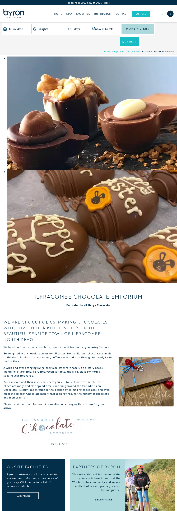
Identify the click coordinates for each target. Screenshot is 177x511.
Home (58, 13)
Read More (23, 482)
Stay (69, 13)
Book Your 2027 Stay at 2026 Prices (88, 2)
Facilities (83, 13)
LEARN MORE (103, 486)
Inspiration (102, 13)
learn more (58, 431)
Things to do (118, 38)
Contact (121, 13)
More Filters (137, 29)
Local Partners (133, 38)
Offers (141, 13)
